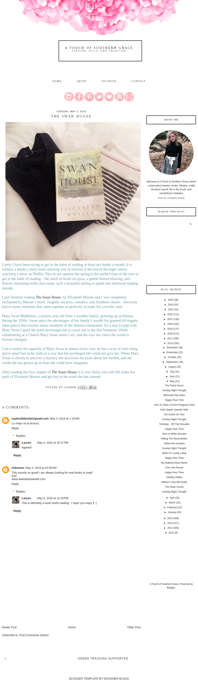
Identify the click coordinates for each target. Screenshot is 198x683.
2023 (170, 309)
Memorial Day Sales (174, 395)
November (172, 352)
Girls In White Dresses (174, 433)
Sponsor (109, 81)
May (172, 381)
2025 (170, 299)
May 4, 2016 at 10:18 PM (52, 498)
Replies (20, 436)
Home (57, 81)
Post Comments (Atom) (33, 635)
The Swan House (48, 297)
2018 (170, 333)
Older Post (134, 627)
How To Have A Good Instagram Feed (174, 404)
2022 (170, 314)
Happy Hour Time (174, 400)
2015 (170, 518)
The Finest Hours (174, 385)
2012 (171, 532)
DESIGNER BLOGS (116, 678)
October (172, 357)
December (172, 347)
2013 (170, 528)
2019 (170, 328)
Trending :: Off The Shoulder (174, 424)
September (172, 362)
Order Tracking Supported (103, 658)
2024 (170, 304)
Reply (15, 428)
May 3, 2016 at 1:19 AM (64, 418)
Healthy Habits (174, 477)
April (172, 497)
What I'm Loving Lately (174, 453)
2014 (170, 523)
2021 (170, 319)
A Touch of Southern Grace (99, 48)
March (172, 502)
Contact (138, 81)
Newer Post (9, 627)
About (82, 81)
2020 (170, 324)
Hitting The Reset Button (174, 438)
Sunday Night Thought (174, 390)
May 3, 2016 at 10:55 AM (41, 467)
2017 (170, 338)
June (172, 376)
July (172, 371)
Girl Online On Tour (174, 414)
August (172, 366)
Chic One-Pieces (174, 467)
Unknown (18, 467)
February (172, 507)
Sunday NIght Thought (174, 491)
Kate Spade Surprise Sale (174, 409)
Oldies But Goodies (174, 443)
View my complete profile (171, 198)
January (172, 512)
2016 (170, 343)
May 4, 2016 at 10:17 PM (52, 442)
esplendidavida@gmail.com (30, 418)
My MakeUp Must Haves (174, 462)
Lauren (26, 442)
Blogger (171, 587)
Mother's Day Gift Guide (174, 482)
